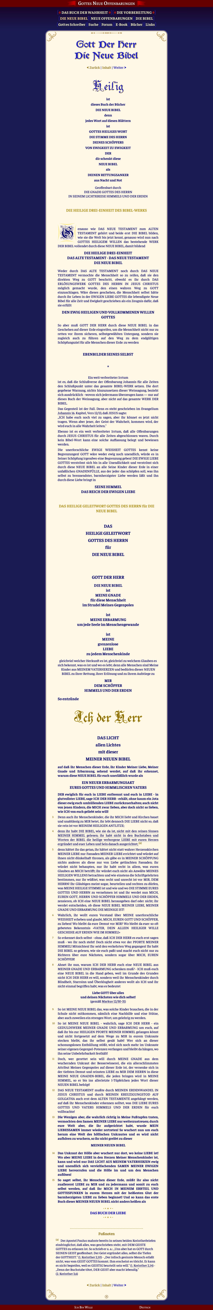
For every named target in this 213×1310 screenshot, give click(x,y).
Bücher (137, 24)
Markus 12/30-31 (113, 1001)
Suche (93, 24)
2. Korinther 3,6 (67, 1273)
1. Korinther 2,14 (142, 1265)
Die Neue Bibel (74, 18)
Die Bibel (144, 18)
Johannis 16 (66, 413)
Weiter (119, 67)
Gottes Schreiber (71, 24)
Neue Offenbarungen (112, 18)
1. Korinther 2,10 (90, 1257)
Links (150, 24)
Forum (106, 24)
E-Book (122, 24)
